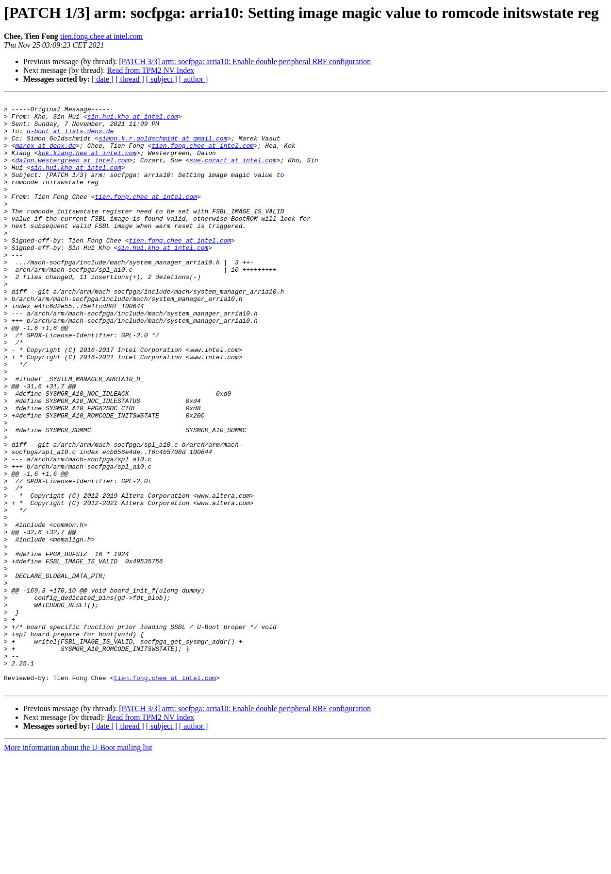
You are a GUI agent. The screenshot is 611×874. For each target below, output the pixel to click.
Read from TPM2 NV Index (150, 70)
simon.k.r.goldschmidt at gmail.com (163, 146)
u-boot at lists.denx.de (70, 138)
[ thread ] (130, 79)
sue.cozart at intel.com (232, 173)
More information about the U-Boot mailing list (78, 865)
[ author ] (193, 79)
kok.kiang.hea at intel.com (87, 164)
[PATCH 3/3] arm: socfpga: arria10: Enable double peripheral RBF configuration (245, 61)
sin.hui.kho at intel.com (132, 120)
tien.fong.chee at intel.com (101, 36)
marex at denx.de (45, 155)
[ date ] (103, 79)
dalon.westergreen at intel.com (72, 173)
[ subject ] (161, 79)
